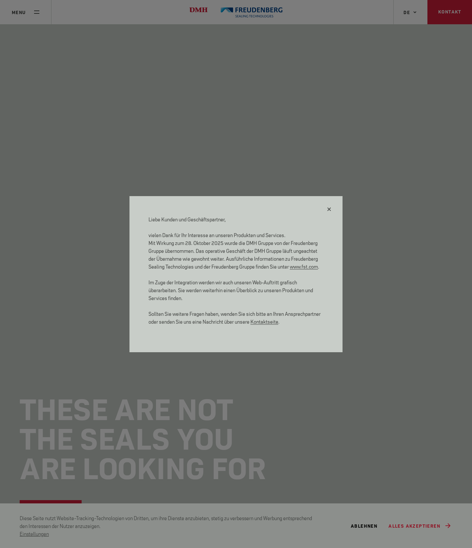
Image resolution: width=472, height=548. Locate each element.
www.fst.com (304, 266)
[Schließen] (329, 209)
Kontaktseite (264, 321)
